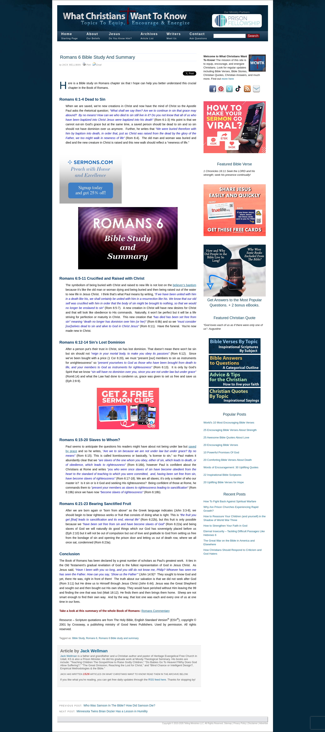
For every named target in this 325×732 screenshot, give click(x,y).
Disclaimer (253, 723)
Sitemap (228, 723)
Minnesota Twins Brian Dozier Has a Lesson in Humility (112, 711)
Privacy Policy (239, 723)
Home (66, 34)
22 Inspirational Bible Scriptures (222, 474)
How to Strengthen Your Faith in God (225, 525)
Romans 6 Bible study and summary (119, 638)
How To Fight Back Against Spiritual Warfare (230, 501)
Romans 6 (91, 638)
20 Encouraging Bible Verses (221, 445)
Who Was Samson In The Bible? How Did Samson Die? (119, 705)
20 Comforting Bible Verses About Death (228, 459)
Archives (149, 34)
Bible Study (78, 638)
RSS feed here (157, 679)
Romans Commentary (155, 610)
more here (228, 78)
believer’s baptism (184, 285)
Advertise (263, 723)
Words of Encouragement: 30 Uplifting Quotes (231, 467)
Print (88, 65)
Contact (197, 34)
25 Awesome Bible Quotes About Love (226, 437)
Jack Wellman (71, 65)
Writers (174, 34)
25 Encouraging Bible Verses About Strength (230, 430)
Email (98, 65)
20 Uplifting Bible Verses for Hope (224, 482)
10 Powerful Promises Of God (221, 452)
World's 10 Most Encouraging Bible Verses (229, 422)
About (92, 34)
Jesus (114, 34)
